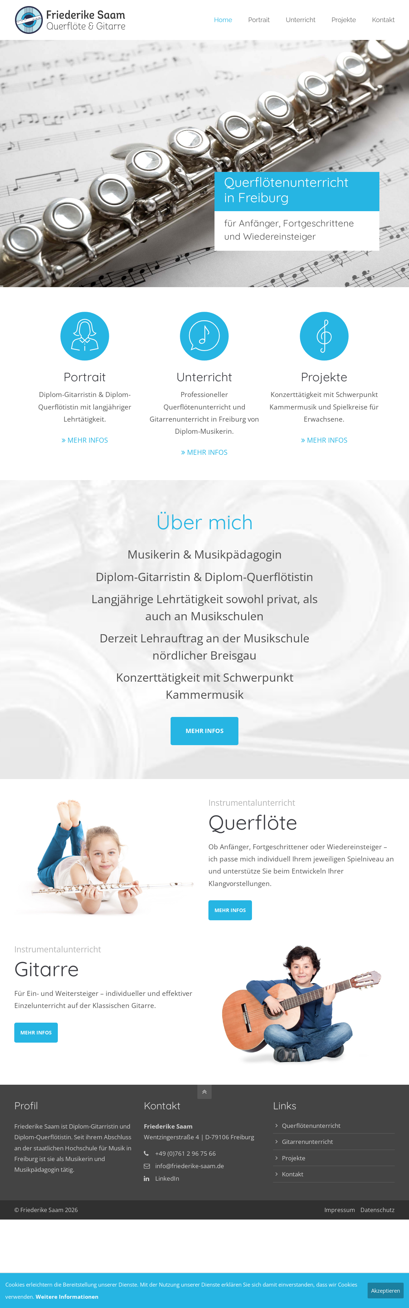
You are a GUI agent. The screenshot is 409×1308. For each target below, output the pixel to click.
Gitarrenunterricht (307, 1141)
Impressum (339, 1210)
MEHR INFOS (87, 440)
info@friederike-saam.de (189, 1166)
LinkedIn (167, 1178)
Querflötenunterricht (311, 1125)
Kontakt (292, 1174)
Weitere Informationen (67, 1296)
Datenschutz (377, 1210)
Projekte (294, 1158)
